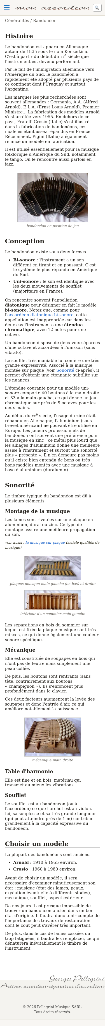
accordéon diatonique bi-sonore (40, 314)
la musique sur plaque (45, 542)
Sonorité (65, 370)
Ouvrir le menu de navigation (6, 7)
